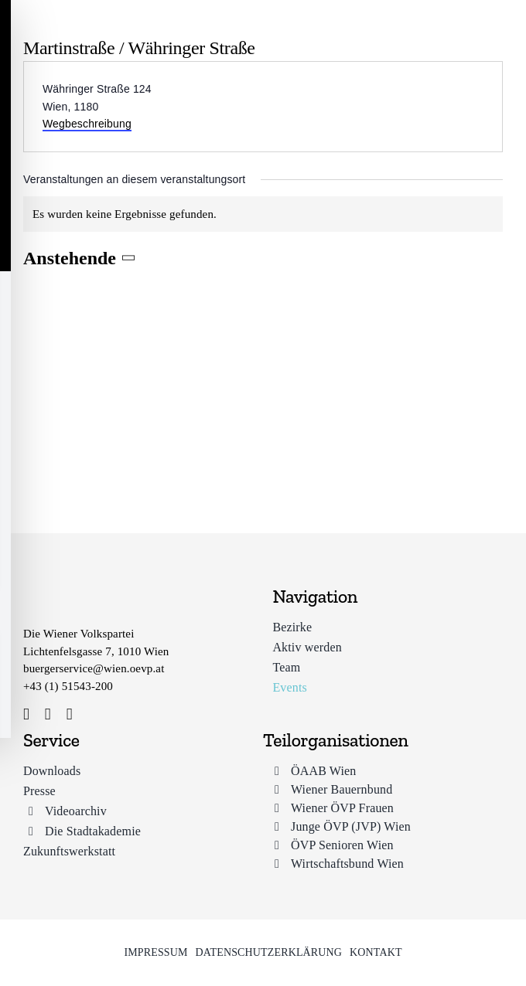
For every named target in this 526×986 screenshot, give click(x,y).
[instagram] (48, 714)
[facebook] (26, 714)
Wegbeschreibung (87, 123)
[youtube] (70, 714)
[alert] (263, 214)
